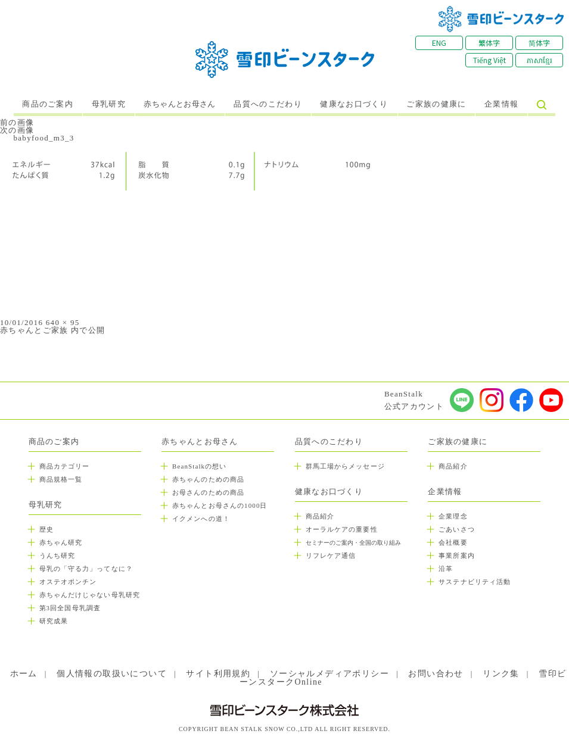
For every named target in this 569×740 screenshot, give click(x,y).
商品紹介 (320, 516)
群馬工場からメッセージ (345, 466)
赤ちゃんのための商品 (208, 479)
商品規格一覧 (61, 479)
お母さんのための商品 (208, 492)
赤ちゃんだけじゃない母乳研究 (89, 594)
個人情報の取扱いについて (112, 673)
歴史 (46, 529)
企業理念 (453, 516)
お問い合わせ (435, 673)
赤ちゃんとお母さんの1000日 (220, 505)
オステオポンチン (68, 581)
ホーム (24, 673)
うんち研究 (57, 555)
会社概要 (453, 542)
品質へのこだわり (267, 104)
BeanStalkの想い (199, 466)
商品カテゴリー (64, 466)
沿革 (446, 568)
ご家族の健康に (436, 104)
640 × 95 (63, 322)
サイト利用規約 (218, 673)
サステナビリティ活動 (475, 581)
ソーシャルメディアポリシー (329, 673)
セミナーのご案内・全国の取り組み (353, 542)
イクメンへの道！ (201, 518)
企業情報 (501, 104)
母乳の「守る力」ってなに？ (86, 568)
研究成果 (53, 621)
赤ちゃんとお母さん (180, 104)
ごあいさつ (457, 529)
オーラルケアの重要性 (342, 529)
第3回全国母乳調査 (70, 607)
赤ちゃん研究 (61, 542)
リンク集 (501, 673)
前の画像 (17, 122)
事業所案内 (457, 555)
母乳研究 (109, 104)
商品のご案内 (47, 104)
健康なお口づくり (354, 104)
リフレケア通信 (331, 555)
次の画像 (17, 130)
